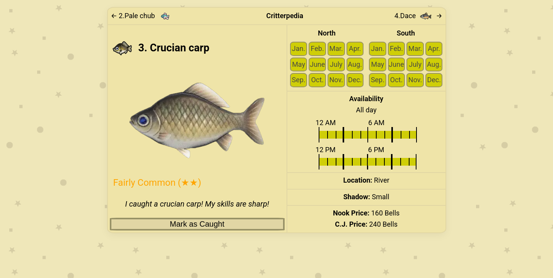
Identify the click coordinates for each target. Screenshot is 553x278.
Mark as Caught (197, 224)
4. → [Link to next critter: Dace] (418, 16)
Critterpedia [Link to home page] (284, 16)
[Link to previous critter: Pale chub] (143, 16)
